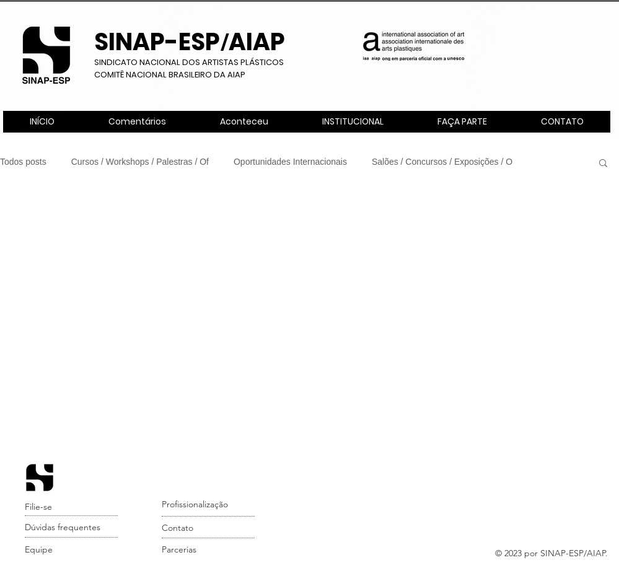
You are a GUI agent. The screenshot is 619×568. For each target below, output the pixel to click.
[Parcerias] (209, 550)
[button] (352, 122)
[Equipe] (72, 550)
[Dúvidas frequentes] (72, 527)
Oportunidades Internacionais (290, 162)
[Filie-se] (72, 507)
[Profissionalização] (209, 505)
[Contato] (209, 528)
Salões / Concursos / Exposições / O (442, 162)
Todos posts (23, 162)
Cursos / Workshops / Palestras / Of (140, 162)
